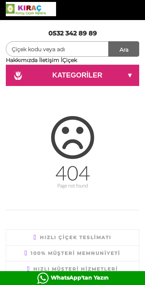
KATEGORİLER (72, 76)
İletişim (49, 60)
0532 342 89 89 (72, 33)
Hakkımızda (22, 60)
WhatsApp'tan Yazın (80, 277)
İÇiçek (69, 60)
